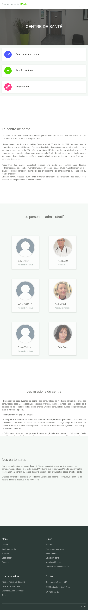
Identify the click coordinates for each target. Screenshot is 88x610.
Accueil (5, 545)
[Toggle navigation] (82, 4)
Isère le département (11, 586)
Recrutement (51, 553)
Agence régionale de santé (13, 582)
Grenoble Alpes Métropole (13, 591)
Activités (5, 553)
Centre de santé (9, 549)
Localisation (7, 558)
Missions (49, 545)
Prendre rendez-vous (55, 549)
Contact (5, 562)
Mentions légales (53, 562)
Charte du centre (53, 558)
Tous (4, 595)
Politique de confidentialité (57, 567)
